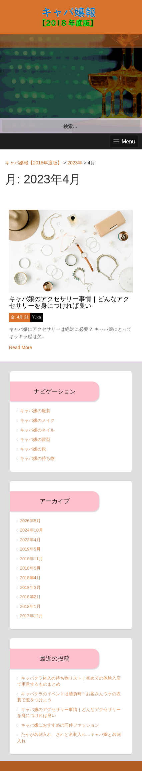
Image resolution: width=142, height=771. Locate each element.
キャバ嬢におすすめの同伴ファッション (60, 725)
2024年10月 (31, 530)
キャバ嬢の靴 (33, 449)
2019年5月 (30, 549)
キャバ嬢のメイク (37, 420)
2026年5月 (30, 520)
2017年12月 (31, 615)
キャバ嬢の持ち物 (37, 458)
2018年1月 (30, 606)
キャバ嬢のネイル (37, 430)
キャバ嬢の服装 (35, 410)
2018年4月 (30, 577)
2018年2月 (30, 596)
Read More (20, 347)
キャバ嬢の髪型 (35, 439)
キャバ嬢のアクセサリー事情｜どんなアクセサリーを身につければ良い (69, 302)
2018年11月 (31, 558)
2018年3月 (30, 587)
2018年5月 (30, 568)
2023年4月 (30, 539)
